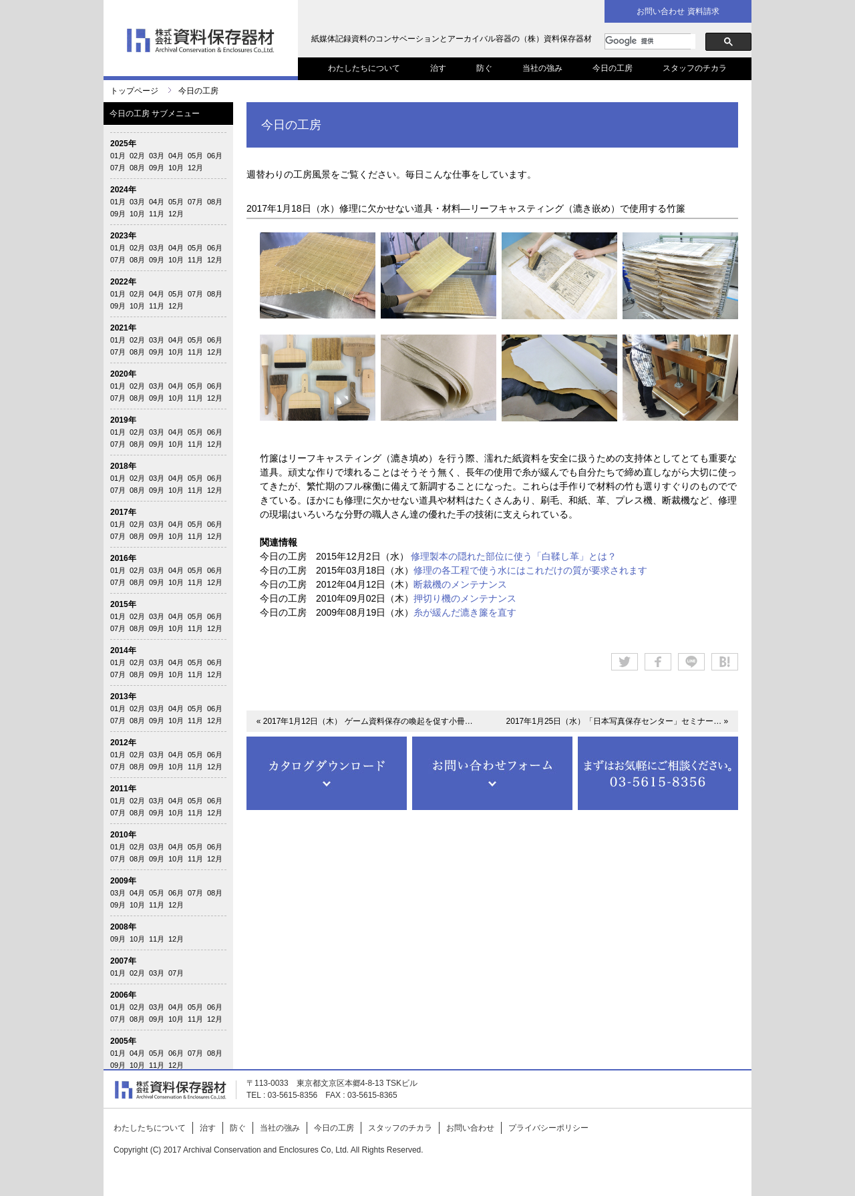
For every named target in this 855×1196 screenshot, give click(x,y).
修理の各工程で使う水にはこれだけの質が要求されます (530, 570)
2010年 (123, 834)
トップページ (134, 90)
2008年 (123, 927)
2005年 (123, 1041)
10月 (176, 168)
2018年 (123, 466)
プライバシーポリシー (548, 1128)
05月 (195, 156)
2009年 (123, 880)
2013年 (123, 696)
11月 (156, 214)
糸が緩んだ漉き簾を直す (464, 612)
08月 (137, 168)
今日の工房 (612, 68)
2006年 (123, 995)
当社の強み (542, 68)
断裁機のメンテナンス (460, 584)
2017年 (123, 512)
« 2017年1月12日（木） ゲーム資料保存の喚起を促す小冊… (364, 721)
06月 (214, 156)
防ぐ (484, 68)
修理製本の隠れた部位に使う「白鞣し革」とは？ (514, 556)
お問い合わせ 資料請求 (678, 11)
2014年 (123, 650)
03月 (156, 156)
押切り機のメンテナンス (464, 598)
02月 (137, 156)
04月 (176, 156)
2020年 (123, 374)
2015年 (123, 604)
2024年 (123, 189)
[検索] (650, 41)
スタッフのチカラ (695, 68)
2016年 (123, 558)
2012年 (123, 742)
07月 (118, 168)
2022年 (123, 281)
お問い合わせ (470, 1128)
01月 (118, 156)
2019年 (123, 420)
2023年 (123, 235)
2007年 (123, 961)
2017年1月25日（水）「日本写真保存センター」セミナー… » (617, 721)
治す (438, 68)
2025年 (123, 143)
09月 (156, 168)
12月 (195, 168)
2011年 (123, 788)
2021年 (123, 328)
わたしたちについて (364, 68)
